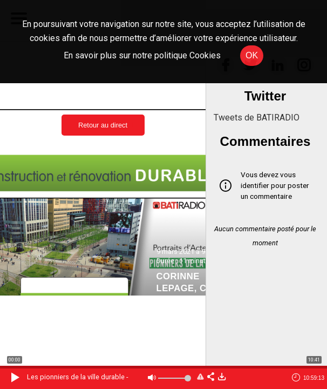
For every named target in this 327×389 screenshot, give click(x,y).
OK (252, 55)
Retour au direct (102, 125)
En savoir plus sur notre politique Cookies (142, 55)
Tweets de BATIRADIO (256, 117)
